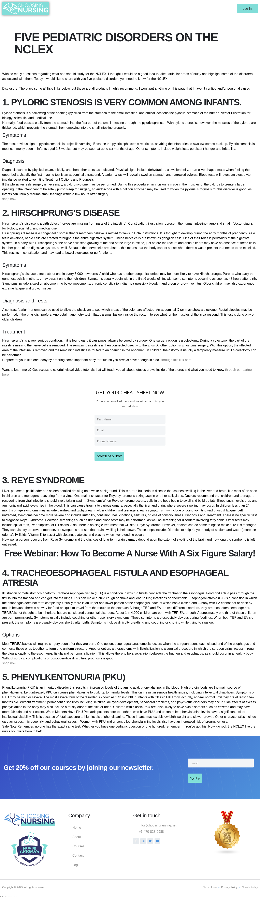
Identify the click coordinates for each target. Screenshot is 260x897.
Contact (197, 8)
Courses (177, 8)
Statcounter (8, 894)
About (159, 8)
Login (214, 8)
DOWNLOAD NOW (111, 454)
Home (142, 8)
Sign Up (197, 775)
